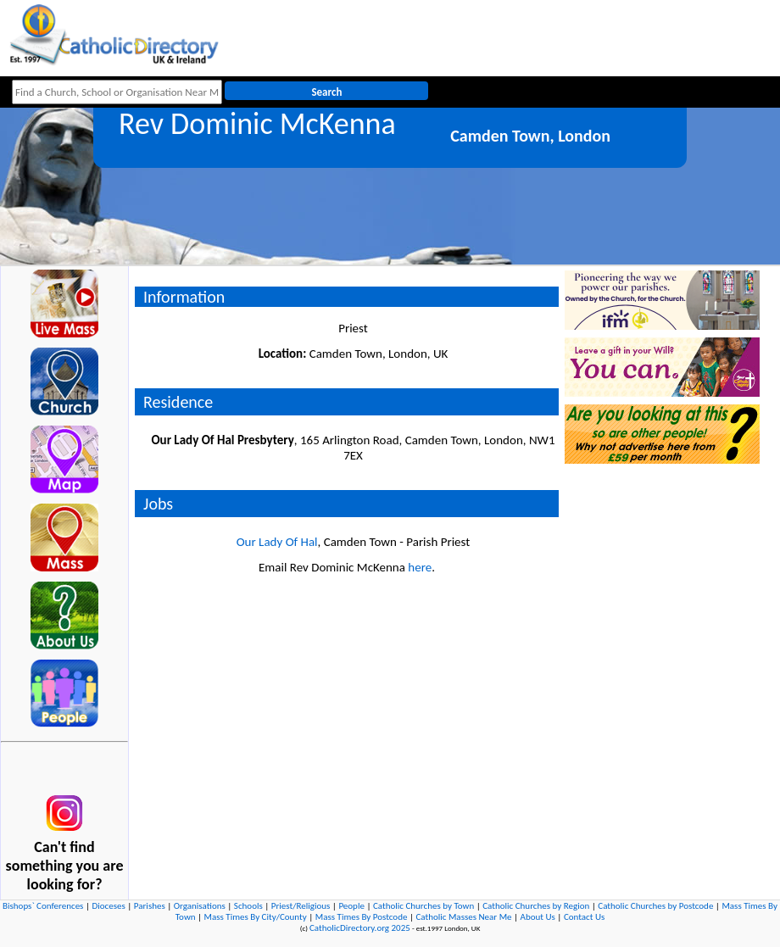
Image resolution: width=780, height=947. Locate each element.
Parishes (149, 905)
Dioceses (108, 905)
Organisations (200, 905)
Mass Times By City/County (255, 916)
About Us (538, 916)
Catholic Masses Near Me (463, 916)
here (420, 567)
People (351, 905)
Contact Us (584, 916)
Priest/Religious (301, 905)
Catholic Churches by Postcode (655, 905)
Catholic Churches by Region (535, 905)
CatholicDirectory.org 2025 (359, 927)
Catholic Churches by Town (423, 905)
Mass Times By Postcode (361, 916)
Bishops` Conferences (43, 905)
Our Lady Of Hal (277, 541)
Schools (248, 905)
